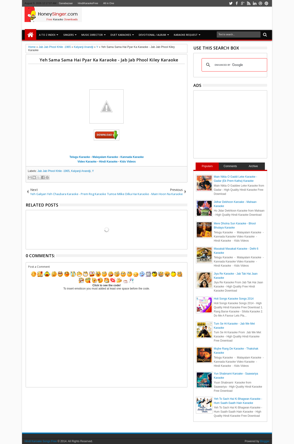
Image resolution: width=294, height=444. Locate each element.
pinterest (266, 3)
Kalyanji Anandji (81, 171)
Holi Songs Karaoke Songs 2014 (233, 298)
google (243, 3)
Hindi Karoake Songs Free (41, 441)
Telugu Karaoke (79, 157)
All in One (108, 3)
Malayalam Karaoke (105, 157)
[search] (234, 65)
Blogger (264, 441)
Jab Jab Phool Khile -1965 (53, 171)
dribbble (260, 3)
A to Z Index (47, 34)
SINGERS (68, 34)
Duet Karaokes (121, 34)
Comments (230, 166)
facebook (237, 3)
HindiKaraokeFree (88, 3)
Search (265, 34)
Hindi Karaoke (108, 161)
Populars (207, 166)
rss (249, 3)
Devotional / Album (152, 34)
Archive (253, 166)
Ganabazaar (66, 3)
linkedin (255, 3)
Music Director (92, 34)
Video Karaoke (87, 161)
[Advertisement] (200, 18)
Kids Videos (128, 161)
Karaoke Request (186, 34)
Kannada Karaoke (132, 157)
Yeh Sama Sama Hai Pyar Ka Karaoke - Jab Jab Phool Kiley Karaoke (109, 60)
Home (30, 35)
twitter (231, 3)
